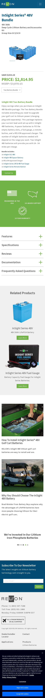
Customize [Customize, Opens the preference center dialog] (22, 681)
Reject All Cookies (22, 688)
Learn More (22, 338)
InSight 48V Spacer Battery (13, 157)
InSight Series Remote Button (15, 167)
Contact (26, 634)
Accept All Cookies (22, 694)
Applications (7, 642)
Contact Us (9, 173)
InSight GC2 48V (9, 154)
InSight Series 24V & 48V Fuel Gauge (16, 164)
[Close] (42, 653)
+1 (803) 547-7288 (17, 606)
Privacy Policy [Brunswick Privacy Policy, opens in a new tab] (11, 677)
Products (26, 642)
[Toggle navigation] (40, 4)
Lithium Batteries (29, 645)
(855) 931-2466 (18, 609)
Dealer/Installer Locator (8, 635)
